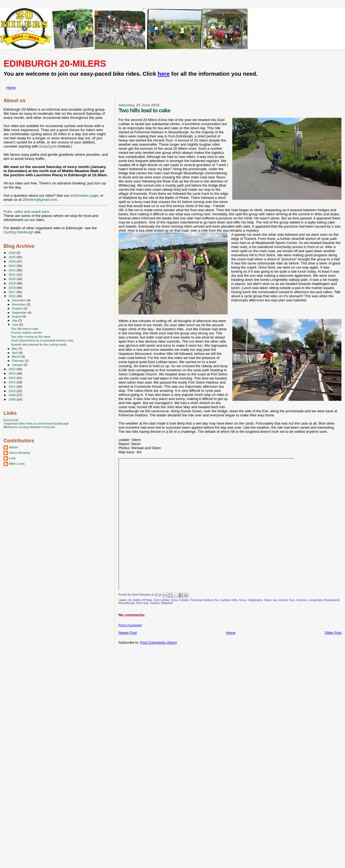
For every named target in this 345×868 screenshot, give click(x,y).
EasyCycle (48, 146)
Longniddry (316, 600)
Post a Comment (130, 625)
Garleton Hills (228, 600)
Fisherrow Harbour (201, 600)
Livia (12, 458)
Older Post (333, 633)
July (15, 320)
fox (217, 600)
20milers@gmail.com (39, 200)
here (164, 73)
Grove (242, 600)
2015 (12, 369)
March (16, 356)
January (18, 364)
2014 (12, 373)
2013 (12, 377)
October (18, 308)
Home (11, 88)
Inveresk (301, 600)
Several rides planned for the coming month (39, 344)
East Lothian (161, 600)
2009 (12, 395)
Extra (174, 600)
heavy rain (270, 600)
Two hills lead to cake (24, 328)
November (19, 304)
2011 (12, 386)
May (15, 348)
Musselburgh (126, 603)
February (18, 360)
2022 (12, 270)
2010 (12, 391)
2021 (12, 274)
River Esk (142, 603)
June (15, 324)
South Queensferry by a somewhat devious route (42, 340)
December (19, 300)
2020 (12, 279)
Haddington (255, 600)
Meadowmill (331, 600)
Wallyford (167, 603)
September (20, 312)
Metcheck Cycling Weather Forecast (29, 427)
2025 (12, 257)
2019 (12, 283)
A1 (130, 600)
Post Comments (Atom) (158, 642)
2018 (12, 287)
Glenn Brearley (19, 452)
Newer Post (127, 633)
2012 (12, 382)
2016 (12, 296)
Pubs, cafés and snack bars (26, 212)
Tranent (154, 603)
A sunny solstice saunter (26, 332)
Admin (13, 447)
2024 (12, 261)
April (15, 352)
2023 (12, 265)
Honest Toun (287, 600)
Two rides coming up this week (30, 336)
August (17, 316)
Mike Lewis (17, 463)
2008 (12, 399)
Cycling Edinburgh (19, 232)
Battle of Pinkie (142, 600)
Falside (184, 600)
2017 (12, 292)
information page (84, 195)
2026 (12, 252)
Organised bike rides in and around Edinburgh (36, 423)
